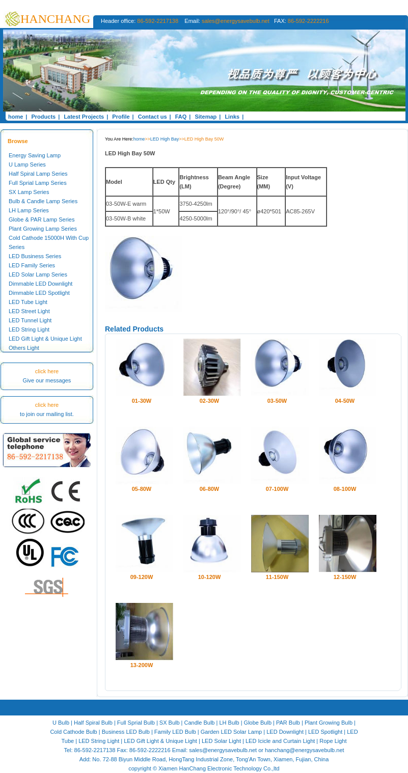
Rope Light (332, 741)
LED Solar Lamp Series (38, 274)
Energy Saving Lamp (35, 155)
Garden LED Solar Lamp (231, 732)
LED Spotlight (325, 732)
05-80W (142, 489)
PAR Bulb (288, 723)
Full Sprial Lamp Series (38, 183)
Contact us (152, 117)
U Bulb (60, 723)
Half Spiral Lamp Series (38, 174)
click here (47, 371)
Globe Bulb (257, 723)
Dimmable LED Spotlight (39, 293)
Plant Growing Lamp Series (43, 229)
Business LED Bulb (126, 732)
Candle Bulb (199, 723)
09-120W (141, 577)
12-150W (345, 577)
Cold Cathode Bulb (73, 732)
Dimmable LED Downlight (40, 284)
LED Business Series (35, 256)
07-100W (277, 489)
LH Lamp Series (29, 210)
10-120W (209, 577)
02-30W (210, 401)
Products (43, 117)
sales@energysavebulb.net (235, 21)
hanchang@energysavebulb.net (304, 750)
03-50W (277, 401)
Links (232, 117)
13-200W (141, 665)
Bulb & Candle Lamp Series (43, 201)
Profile (120, 117)
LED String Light (29, 329)
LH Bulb (229, 723)
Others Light (24, 348)
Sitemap (205, 117)
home (15, 117)
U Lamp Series (27, 164)
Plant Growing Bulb (328, 723)
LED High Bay (164, 139)
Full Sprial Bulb (136, 723)
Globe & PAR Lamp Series (41, 219)
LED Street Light (29, 311)
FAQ (181, 117)
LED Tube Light (28, 302)
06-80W (210, 489)
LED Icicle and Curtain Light (280, 741)
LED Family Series (32, 265)
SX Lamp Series (29, 192)
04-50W (345, 401)
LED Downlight (285, 732)
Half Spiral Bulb (93, 723)
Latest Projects (84, 117)
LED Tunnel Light (30, 320)
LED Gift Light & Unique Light (45, 339)
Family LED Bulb (175, 732)
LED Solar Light (221, 741)
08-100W (345, 489)
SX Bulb (169, 723)
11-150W (277, 577)
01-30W (142, 401)
